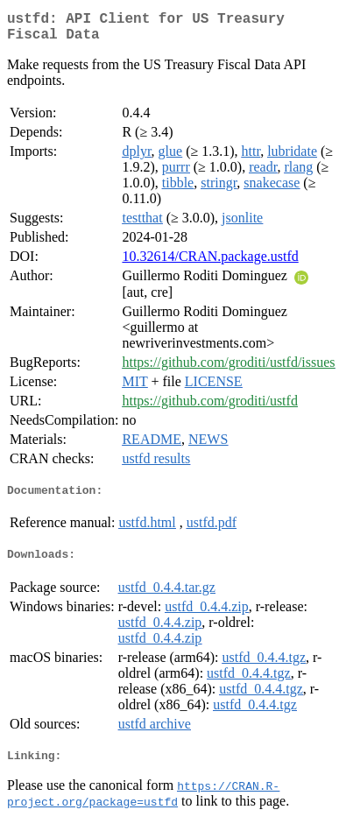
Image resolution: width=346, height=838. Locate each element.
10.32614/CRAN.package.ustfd (210, 263)
